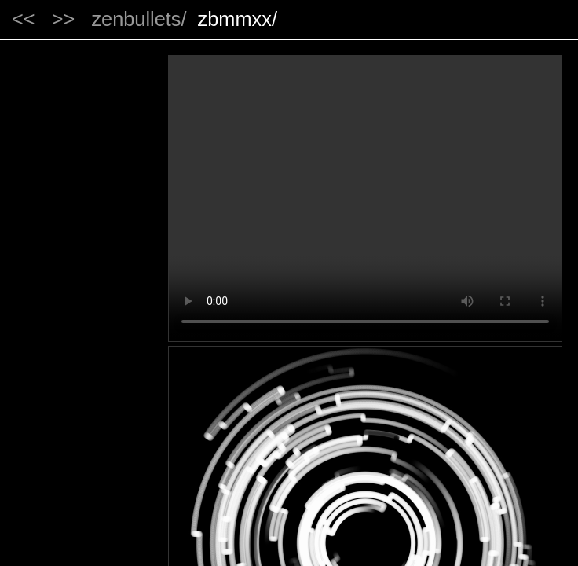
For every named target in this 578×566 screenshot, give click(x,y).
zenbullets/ (138, 19)
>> (63, 19)
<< (23, 19)
